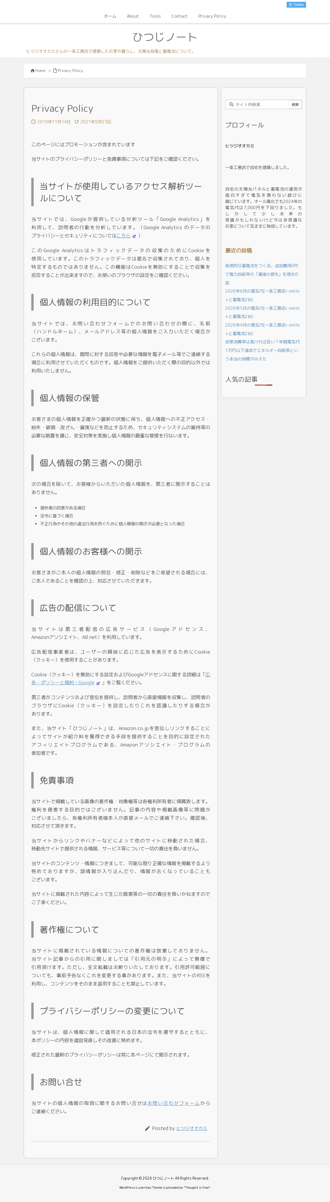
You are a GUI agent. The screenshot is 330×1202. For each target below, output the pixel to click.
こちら (123, 235)
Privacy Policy (70, 70)
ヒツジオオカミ (191, 1128)
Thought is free (197, 1187)
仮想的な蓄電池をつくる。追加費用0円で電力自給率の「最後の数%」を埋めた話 (262, 274)
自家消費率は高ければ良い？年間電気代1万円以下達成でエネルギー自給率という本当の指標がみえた (262, 350)
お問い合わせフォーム (173, 1103)
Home (40, 70)
